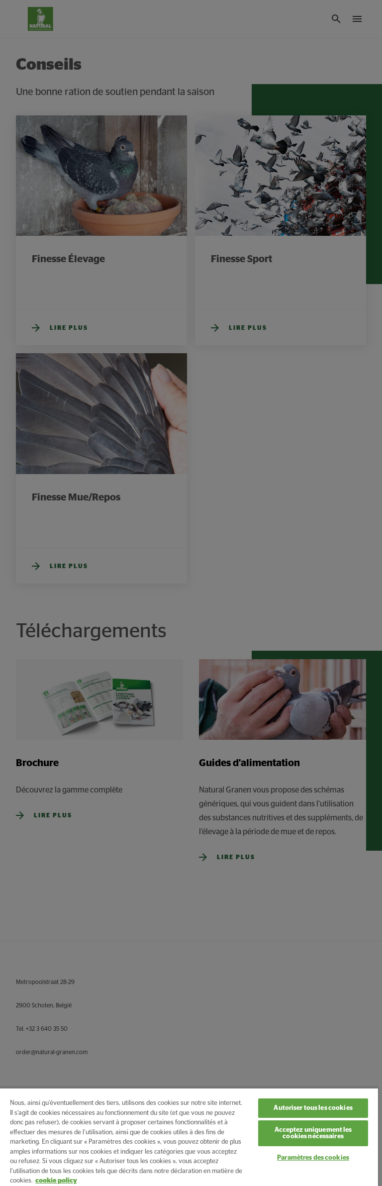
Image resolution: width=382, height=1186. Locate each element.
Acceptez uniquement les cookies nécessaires (313, 1133)
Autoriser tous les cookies (313, 1108)
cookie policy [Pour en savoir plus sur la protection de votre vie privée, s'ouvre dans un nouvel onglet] (56, 1181)
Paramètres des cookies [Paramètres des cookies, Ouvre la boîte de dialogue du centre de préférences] (313, 1158)
